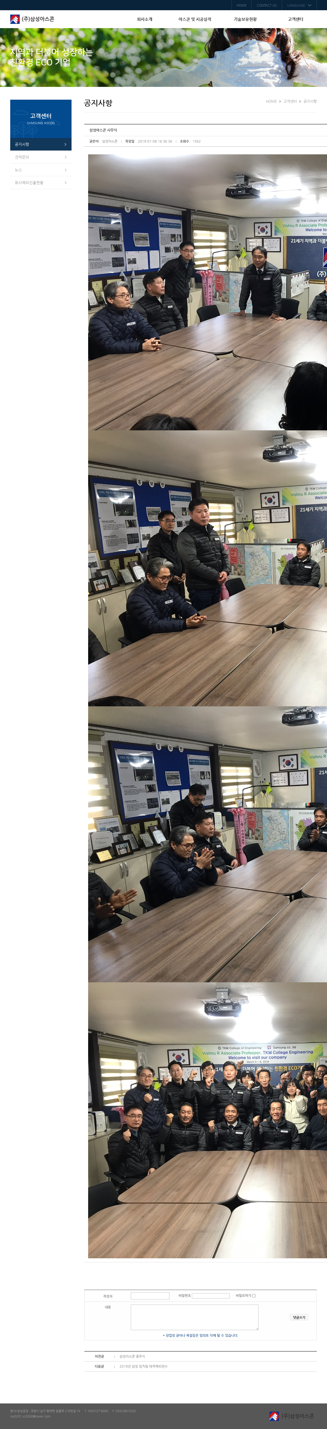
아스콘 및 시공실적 (195, 19)
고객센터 (295, 19)
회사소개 (144, 19)
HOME (242, 5)
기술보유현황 (245, 19)
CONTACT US (267, 5)
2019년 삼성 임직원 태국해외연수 (144, 1366)
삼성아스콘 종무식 (132, 1356)
